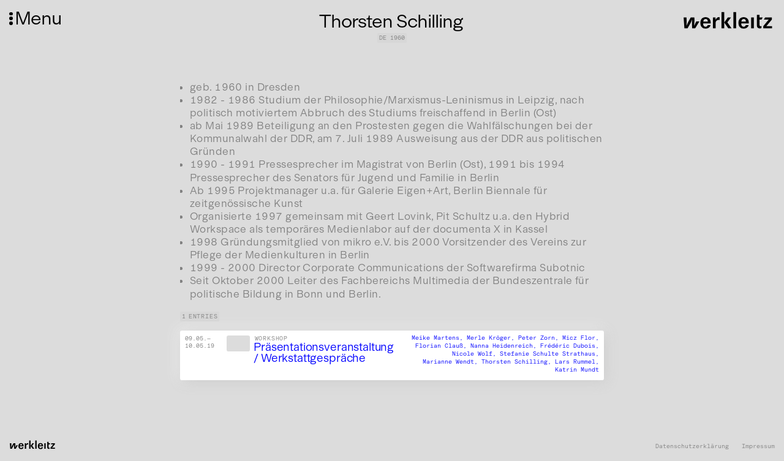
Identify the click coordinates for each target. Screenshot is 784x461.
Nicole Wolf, (476, 354)
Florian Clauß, (442, 346)
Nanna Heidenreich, (505, 346)
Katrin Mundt (577, 369)
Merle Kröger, (492, 338)
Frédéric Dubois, (569, 346)
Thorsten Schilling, (518, 361)
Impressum (758, 446)
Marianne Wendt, (452, 361)
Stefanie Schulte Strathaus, (549, 354)
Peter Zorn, (540, 338)
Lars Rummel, (577, 361)
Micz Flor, (580, 338)
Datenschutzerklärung (692, 446)
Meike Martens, (439, 338)
